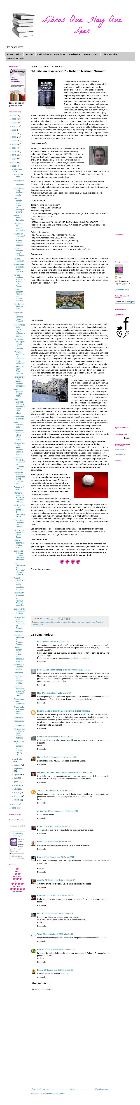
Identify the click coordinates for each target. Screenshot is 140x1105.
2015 (14, 155)
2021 (14, 134)
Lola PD (40, 914)
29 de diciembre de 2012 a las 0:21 (59, 914)
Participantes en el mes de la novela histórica (19, 733)
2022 (14, 130)
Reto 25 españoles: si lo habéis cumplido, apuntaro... (19, 583)
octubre (17, 765)
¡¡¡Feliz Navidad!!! (19, 260)
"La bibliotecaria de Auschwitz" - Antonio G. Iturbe (19, 568)
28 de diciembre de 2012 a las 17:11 (60, 896)
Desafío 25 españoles (62, 622)
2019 (14, 141)
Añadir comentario (40, 983)
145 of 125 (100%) (16, 856)
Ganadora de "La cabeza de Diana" (19, 611)
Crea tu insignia (120, 454)
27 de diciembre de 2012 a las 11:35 (57, 790)
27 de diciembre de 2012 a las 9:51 (75, 711)
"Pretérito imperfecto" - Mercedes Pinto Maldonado (19, 357)
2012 (14, 166)
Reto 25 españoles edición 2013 (19, 544)
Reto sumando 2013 (19, 424)
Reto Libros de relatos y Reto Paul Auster (19, 435)
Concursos (18, 632)
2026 (14, 115)
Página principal (14, 54)
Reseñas (99, 622)
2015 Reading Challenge (17, 834)
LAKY (120, 278)
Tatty (39, 790)
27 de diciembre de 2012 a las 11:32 (77, 772)
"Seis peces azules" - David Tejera (19, 533)
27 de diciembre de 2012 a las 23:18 (60, 880)
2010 (14, 808)
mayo (16, 785)
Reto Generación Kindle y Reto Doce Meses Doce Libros (19, 406)
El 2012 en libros (18, 175)
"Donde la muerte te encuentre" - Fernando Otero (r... (19, 497)
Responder (41, 662)
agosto (17, 775)
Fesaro (40, 970)
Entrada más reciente (40, 1089)
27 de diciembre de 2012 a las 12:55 (57, 826)
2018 (14, 144)
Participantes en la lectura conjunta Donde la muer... (19, 448)
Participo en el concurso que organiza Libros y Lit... (19, 748)
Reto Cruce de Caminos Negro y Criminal (18, 316)
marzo (17, 792)
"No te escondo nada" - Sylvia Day (19, 251)
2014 (14, 159)
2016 (14, 151)
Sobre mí (29, 54)
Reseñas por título (15, 58)
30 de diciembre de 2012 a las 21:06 (60, 949)
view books (21, 858)
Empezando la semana (19, 418)
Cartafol (40, 880)
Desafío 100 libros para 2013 (19, 306)
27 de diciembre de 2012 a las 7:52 (54, 641)
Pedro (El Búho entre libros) (49, 670)
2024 (14, 123)
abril (16, 789)
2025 (14, 119)
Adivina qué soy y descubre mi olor (19, 191)
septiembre (18, 769)
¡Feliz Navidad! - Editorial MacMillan (19, 602)
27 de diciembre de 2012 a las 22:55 (59, 857)
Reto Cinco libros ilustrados (19, 217)
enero (17, 800)
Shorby (40, 857)
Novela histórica (91, 54)
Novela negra (74, 54)
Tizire (39, 934)
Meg (39, 693)
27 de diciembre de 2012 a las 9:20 (56, 693)
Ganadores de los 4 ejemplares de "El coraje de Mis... (19, 478)
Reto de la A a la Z (19, 488)
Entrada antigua (101, 1089)
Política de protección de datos (51, 54)
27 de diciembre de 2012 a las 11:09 (61, 757)
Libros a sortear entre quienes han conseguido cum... (19, 654)
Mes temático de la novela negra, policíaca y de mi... (19, 330)
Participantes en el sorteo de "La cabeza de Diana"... (19, 622)
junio (16, 782)
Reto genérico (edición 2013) (18, 392)
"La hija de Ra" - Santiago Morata (18, 679)
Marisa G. (41, 757)
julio (16, 778)
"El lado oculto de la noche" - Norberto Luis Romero (19, 280)
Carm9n (40, 949)
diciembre (18, 169)
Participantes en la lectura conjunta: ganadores (19, 381)
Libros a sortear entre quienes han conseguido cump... (19, 205)
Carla (39, 736)
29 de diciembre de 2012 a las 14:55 (58, 934)
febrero (17, 796)
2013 (14, 162)
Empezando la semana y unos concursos (19, 268)
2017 (14, 148)
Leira (39, 842)
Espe (39, 826)
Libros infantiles (109, 54)
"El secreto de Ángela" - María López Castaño (19, 343)
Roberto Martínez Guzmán (48, 711)
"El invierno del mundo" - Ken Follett (19, 226)
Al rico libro (42, 811)
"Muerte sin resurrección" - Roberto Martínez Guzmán (19, 239)
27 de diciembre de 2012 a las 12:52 (63, 811)
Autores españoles (46, 622)
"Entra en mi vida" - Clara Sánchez (19, 370)
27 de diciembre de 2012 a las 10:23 (58, 736)
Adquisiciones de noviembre (19, 701)
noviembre (18, 759)
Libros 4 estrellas (77, 622)
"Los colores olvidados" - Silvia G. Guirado (19, 523)
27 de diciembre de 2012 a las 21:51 (57, 842)
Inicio (72, 1089)
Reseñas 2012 (37, 625)
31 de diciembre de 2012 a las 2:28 (58, 970)
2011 (14, 804)
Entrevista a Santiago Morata (19, 667)
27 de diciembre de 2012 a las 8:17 (77, 670)
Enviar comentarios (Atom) (54, 1094)
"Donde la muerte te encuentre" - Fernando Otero (19, 691)
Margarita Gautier (120, 449)
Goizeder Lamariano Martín (49, 772)
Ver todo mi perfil (122, 290)
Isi (38, 641)
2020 (14, 137)
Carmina (41, 896)
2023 (14, 126)
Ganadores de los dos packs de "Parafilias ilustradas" (19, 555)
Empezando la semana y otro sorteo (19, 710)
